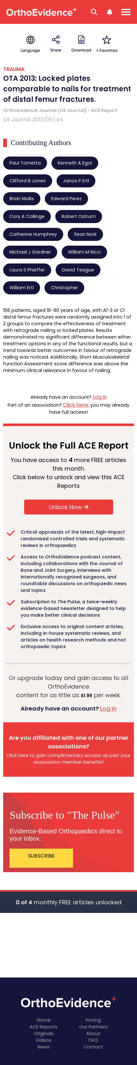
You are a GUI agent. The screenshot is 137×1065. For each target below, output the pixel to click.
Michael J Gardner (30, 252)
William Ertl (22, 287)
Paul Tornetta (25, 163)
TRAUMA (13, 69)
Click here (75, 405)
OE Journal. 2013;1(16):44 (33, 119)
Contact (93, 1047)
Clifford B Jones (28, 181)
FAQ (93, 1040)
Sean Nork (85, 234)
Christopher (64, 287)
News (44, 1047)
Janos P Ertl (76, 181)
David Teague (78, 270)
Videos (43, 1040)
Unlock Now (68, 507)
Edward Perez (66, 198)
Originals (44, 1033)
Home (44, 1020)
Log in (100, 397)
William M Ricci (84, 252)
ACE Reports (44, 1027)
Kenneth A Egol (75, 163)
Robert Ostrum (79, 216)
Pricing (93, 1020)
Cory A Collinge (27, 216)
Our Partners (93, 1027)
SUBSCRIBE (41, 855)
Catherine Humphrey (33, 234)
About (93, 1033)
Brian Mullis (22, 198)
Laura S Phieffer (27, 270)
